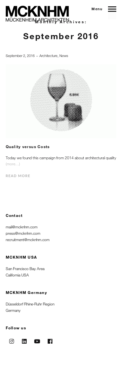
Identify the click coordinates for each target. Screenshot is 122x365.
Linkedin (24, 339)
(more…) (13, 163)
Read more (18, 176)
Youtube (37, 339)
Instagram (11, 339)
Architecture (48, 56)
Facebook (50, 339)
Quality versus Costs (28, 146)
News (63, 56)
